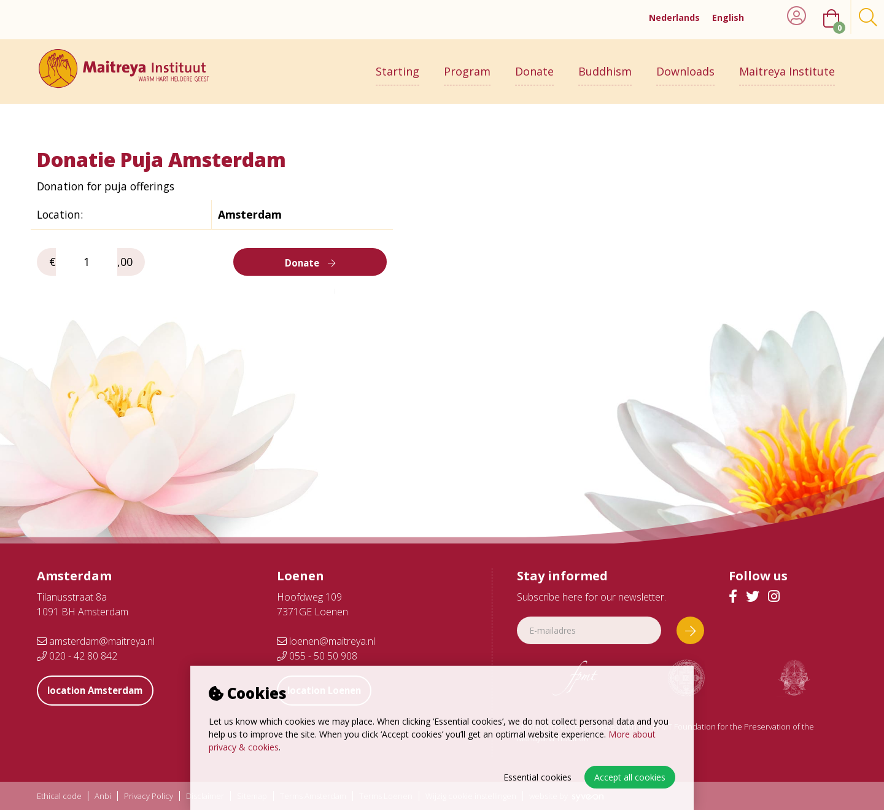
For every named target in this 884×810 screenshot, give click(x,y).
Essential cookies (537, 777)
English (728, 17)
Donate (534, 65)
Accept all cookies (629, 777)
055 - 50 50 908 (317, 656)
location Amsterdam (101, 690)
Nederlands (674, 17)
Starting (397, 65)
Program (467, 65)
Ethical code (59, 796)
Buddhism (605, 65)
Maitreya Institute (787, 65)
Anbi (103, 796)
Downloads (685, 65)
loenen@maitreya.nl (326, 641)
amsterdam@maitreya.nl (96, 641)
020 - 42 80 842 (77, 656)
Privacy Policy (148, 796)
